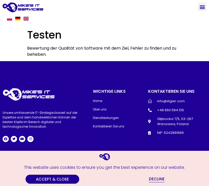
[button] (202, 7)
